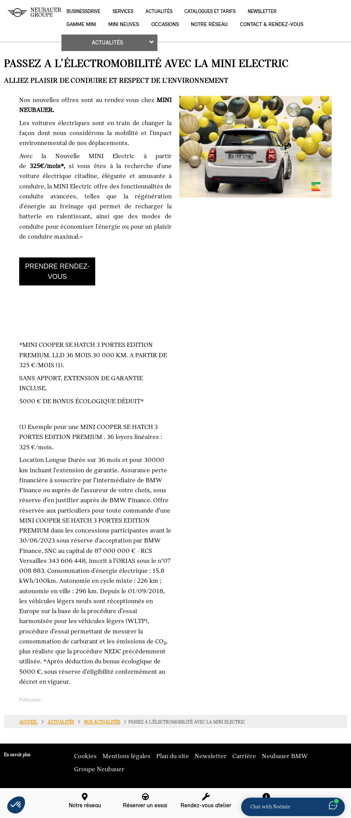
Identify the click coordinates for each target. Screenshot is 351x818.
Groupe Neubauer (99, 769)
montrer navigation (6, 6)
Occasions (165, 24)
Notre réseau (209, 24)
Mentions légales (127, 756)
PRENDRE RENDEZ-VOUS (57, 271)
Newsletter (262, 11)
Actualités (159, 11)
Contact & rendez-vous (271, 24)
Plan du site (172, 756)
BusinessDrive (83, 11)
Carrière (244, 756)
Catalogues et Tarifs (209, 11)
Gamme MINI (81, 24)
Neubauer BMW (285, 756)
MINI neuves (123, 24)
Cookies (85, 756)
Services (123, 11)
